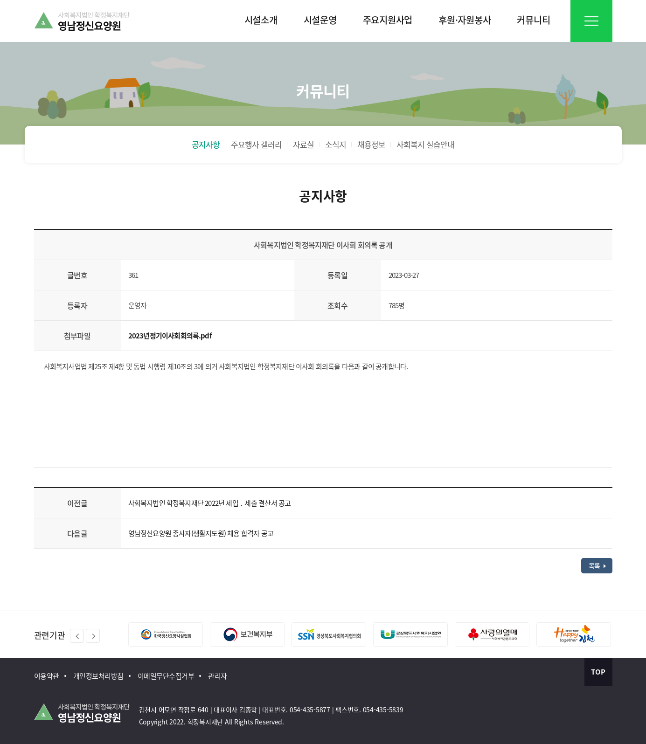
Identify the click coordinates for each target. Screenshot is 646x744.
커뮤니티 (533, 20)
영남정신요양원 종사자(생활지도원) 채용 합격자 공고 (201, 533)
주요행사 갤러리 (256, 144)
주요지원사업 (388, 20)
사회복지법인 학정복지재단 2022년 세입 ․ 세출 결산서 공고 (209, 503)
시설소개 (261, 20)
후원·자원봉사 (464, 20)
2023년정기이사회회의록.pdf (170, 336)
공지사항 (206, 144)
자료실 (303, 144)
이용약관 (46, 676)
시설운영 (320, 20)
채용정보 (371, 144)
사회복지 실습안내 (425, 144)
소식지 (335, 144)
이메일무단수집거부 (166, 676)
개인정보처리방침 (98, 676)
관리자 (217, 676)
